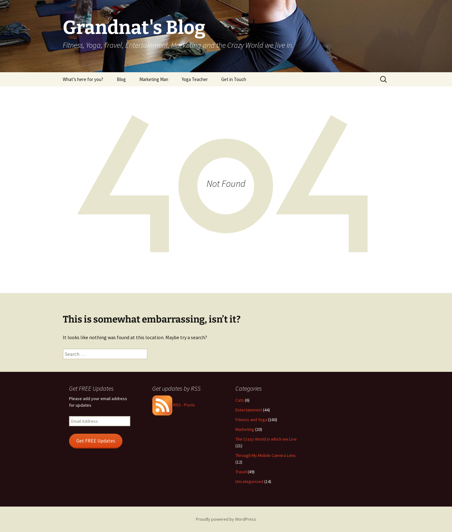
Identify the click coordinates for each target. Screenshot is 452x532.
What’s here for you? (83, 79)
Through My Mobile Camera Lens (265, 455)
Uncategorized (249, 481)
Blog (121, 79)
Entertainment (248, 410)
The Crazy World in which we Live (266, 439)
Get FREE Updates (95, 441)
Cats (239, 400)
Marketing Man (153, 79)
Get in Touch (233, 79)
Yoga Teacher (195, 79)
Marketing (244, 429)
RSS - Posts (173, 405)
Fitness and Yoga (251, 419)
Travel (241, 472)
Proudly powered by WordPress (226, 519)
